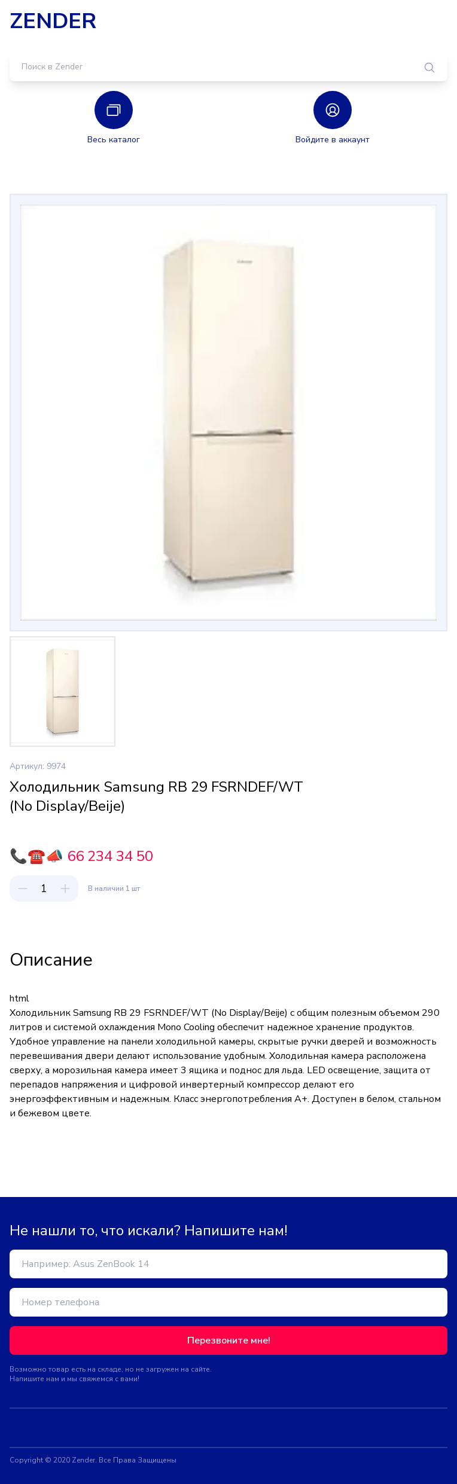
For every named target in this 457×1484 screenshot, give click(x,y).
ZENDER (53, 21)
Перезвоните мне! (228, 1340)
